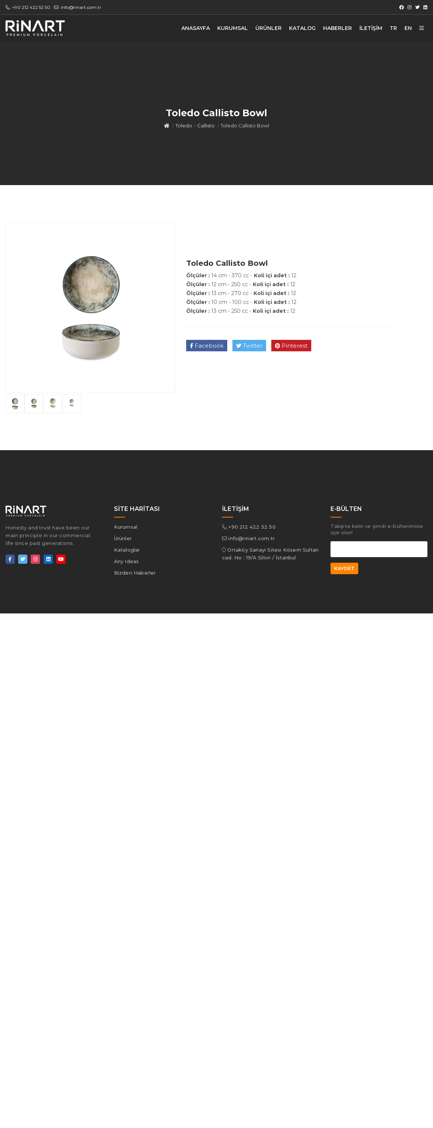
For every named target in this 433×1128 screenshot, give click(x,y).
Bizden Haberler (135, 573)
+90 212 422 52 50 (28, 7)
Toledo (183, 125)
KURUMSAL (232, 28)
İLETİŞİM (370, 28)
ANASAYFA (195, 28)
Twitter (249, 345)
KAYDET (344, 568)
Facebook (207, 345)
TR (393, 28)
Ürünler (123, 538)
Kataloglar (127, 550)
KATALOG (302, 28)
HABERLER (337, 28)
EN (408, 28)
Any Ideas (126, 561)
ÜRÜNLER (268, 28)
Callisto (206, 125)
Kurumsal (126, 527)
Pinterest (291, 345)
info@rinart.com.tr (77, 7)
